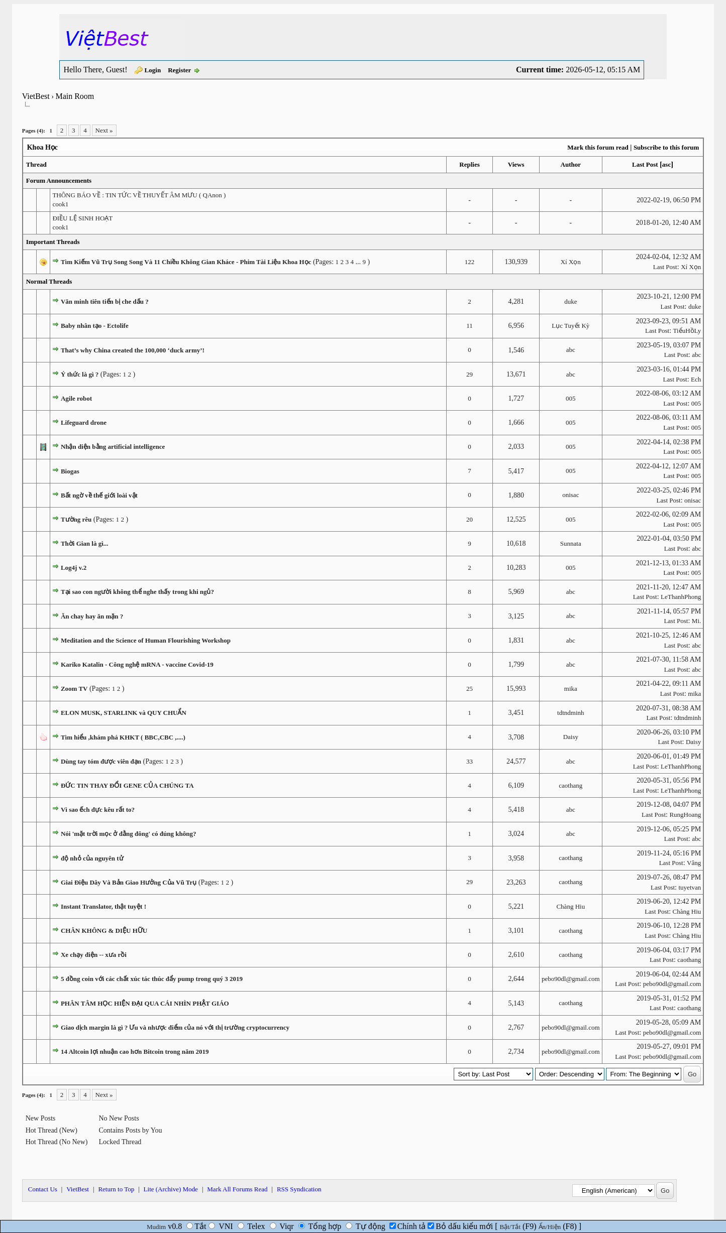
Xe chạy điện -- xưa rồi (94, 954)
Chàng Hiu (570, 906)
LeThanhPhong (681, 596)
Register (179, 70)
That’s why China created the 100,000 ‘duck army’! (132, 350)
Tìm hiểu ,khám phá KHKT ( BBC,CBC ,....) (123, 737)
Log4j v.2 (73, 567)
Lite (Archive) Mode (171, 1189)
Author (571, 164)
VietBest (36, 96)
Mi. (696, 621)
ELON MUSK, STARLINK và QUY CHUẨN (123, 712)
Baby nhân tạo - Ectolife (95, 325)
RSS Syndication (299, 1189)
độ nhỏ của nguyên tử (92, 858)
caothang (570, 785)
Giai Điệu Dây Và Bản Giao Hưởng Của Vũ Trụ (128, 882)
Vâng (694, 863)
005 (571, 398)
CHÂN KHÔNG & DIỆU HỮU (104, 930)
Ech (696, 379)
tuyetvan (690, 887)
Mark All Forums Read (237, 1189)
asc (666, 164)
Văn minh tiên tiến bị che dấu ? (105, 301)
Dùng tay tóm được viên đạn (101, 761)
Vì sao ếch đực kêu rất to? (98, 809)
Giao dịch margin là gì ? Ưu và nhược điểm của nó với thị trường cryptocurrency (175, 1027)
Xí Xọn (571, 262)
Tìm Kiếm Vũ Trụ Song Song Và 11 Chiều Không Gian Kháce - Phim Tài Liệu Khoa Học (186, 262)
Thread (36, 164)
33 (469, 761)
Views (516, 164)
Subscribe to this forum (666, 147)
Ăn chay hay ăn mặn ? (92, 616)
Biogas (70, 471)
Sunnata (570, 543)
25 (469, 688)
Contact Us (42, 1189)
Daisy (570, 737)
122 (470, 262)
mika (570, 688)
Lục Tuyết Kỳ (570, 325)
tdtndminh (570, 712)
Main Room (74, 96)
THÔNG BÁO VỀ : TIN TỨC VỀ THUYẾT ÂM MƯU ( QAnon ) (139, 195)
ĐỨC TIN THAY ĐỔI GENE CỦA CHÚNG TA (127, 785)
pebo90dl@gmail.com (571, 978)
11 (469, 325)
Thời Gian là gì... (85, 543)
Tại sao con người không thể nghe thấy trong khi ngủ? (137, 591)
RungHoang (685, 814)
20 (469, 519)
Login (153, 70)
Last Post (645, 164)
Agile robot (76, 398)
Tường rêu (76, 519)
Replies (469, 164)
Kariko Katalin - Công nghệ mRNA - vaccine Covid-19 (137, 664)
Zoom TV (74, 688)
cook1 (60, 204)
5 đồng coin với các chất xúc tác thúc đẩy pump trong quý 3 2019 (152, 978)
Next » (104, 130)
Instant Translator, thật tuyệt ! (103, 906)
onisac (570, 495)
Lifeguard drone (84, 422)
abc (570, 349)
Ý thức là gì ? (79, 374)
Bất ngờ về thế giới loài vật (99, 495)
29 (469, 374)
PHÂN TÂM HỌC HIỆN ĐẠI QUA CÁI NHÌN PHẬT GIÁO (145, 1003)
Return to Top (116, 1189)
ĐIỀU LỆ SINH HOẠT (82, 218)
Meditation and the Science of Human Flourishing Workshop (146, 640)
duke (570, 301)
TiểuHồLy (687, 330)
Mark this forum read (597, 147)
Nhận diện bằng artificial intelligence (113, 446)
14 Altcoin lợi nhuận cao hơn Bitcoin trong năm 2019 (135, 1051)
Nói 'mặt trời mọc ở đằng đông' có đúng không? (128, 833)
